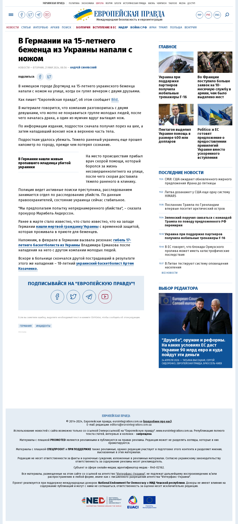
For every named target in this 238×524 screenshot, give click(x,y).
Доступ (191, 3)
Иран (152, 27)
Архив (54, 27)
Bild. (115, 99)
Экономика (87, 3)
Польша (176, 27)
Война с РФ (138, 27)
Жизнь (151, 3)
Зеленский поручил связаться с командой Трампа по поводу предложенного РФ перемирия (198, 221)
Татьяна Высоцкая (194, 360)
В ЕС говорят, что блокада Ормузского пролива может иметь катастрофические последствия (197, 250)
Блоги (117, 3)
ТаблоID (173, 3)
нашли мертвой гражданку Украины (67, 226)
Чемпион (162, 3)
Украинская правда (54, 3)
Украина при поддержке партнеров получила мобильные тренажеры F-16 (173, 87)
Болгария (83, 27)
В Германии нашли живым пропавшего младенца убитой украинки (44, 163)
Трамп (163, 27)
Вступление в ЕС (104, 27)
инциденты (43, 326)
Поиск (66, 27)
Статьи (26, 27)
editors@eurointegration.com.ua (130, 424)
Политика (74, 3)
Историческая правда (134, 3)
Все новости (169, 272)
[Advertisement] (81, 361)
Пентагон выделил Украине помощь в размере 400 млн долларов (175, 136)
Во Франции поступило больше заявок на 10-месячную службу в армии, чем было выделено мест (214, 87)
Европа (100, 3)
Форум (109, 3)
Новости (12, 27)
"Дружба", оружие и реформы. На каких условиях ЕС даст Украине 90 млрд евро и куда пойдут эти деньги (193, 347)
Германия (26, 326)
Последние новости (181, 172)
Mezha (182, 3)
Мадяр (123, 27)
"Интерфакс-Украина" (130, 474)
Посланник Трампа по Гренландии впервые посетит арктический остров (195, 206)
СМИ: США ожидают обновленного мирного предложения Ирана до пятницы (198, 181)
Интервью (40, 27)
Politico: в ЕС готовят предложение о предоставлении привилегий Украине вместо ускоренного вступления (212, 144)
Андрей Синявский (83, 67)
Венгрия (190, 27)
